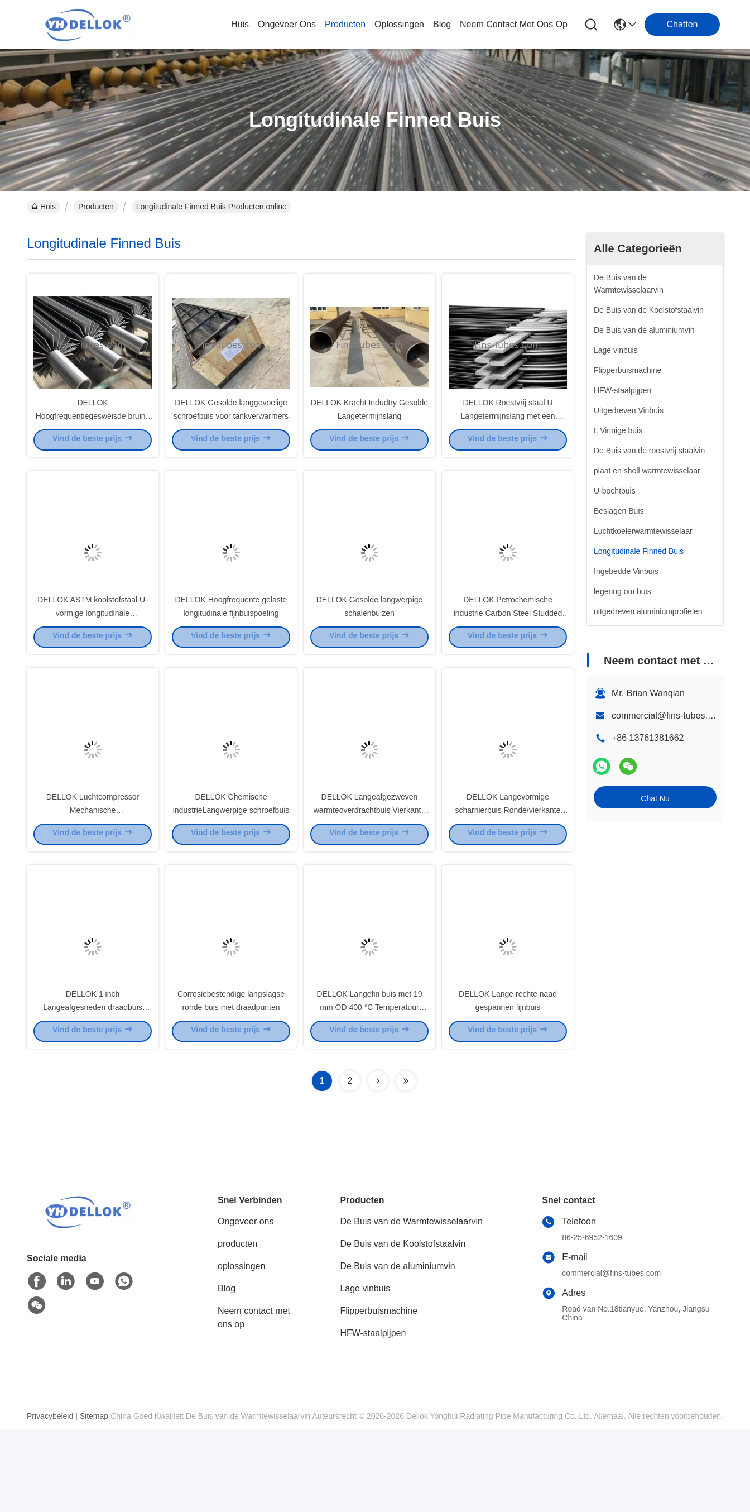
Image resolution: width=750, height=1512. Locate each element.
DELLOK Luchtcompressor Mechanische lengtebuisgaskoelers (93, 871)
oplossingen (399, 24)
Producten (96, 206)
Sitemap (94, 1498)
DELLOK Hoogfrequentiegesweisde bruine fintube (93, 435)
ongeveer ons (287, 24)
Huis (240, 24)
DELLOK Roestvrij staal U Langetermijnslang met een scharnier (508, 435)
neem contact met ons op (514, 24)
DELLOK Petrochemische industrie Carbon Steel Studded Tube (508, 653)
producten (345, 24)
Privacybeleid (50, 1498)
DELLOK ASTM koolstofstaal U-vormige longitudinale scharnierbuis (92, 653)
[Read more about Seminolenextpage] (378, 1164)
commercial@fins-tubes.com (668, 715)
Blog (226, 1371)
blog (442, 24)
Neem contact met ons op (254, 1400)
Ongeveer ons (246, 1304)
